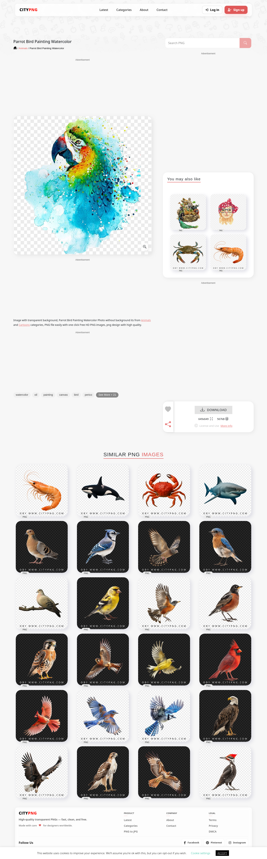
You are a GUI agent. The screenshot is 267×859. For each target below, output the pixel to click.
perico (88, 394)
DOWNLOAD (213, 410)
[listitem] (192, 843)
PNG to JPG (131, 831)
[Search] (245, 43)
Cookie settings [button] (200, 853)
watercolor (22, 394)
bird (76, 394)
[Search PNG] (202, 43)
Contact (161, 10)
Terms (213, 820)
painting (48, 394)
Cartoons (24, 325)
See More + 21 (107, 394)
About (144, 10)
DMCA (213, 831)
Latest (104, 10)
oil (35, 394)
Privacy (213, 825)
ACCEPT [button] (222, 853)
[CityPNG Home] (28, 9)
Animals (146, 320)
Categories (123, 10)
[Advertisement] (82, 87)
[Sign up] (236, 10)
